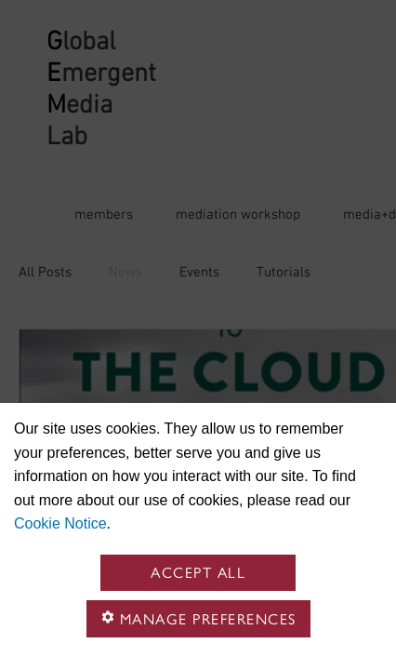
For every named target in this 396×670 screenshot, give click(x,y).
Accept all (198, 573)
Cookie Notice (60, 523)
